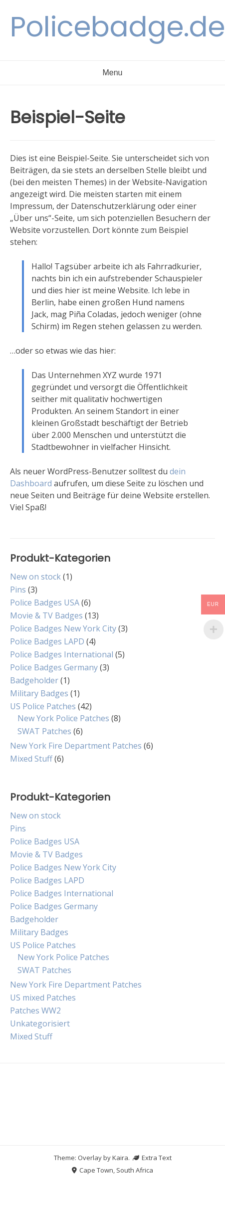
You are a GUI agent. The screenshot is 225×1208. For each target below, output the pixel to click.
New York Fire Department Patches (76, 745)
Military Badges (39, 693)
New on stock (35, 576)
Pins (18, 589)
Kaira (120, 1157)
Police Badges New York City (63, 628)
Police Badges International (61, 654)
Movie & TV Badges (46, 615)
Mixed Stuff (31, 758)
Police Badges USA (44, 602)
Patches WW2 (35, 1010)
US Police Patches (43, 706)
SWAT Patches (44, 731)
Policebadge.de (117, 26)
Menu (112, 72)
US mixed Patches (43, 997)
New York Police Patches (63, 718)
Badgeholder (34, 680)
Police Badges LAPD (47, 641)
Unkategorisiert (40, 1023)
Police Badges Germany (54, 667)
